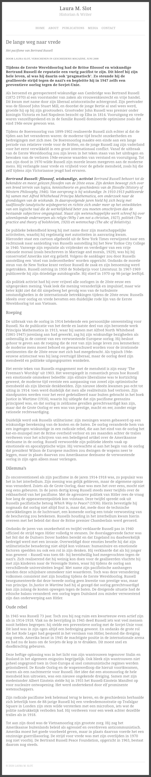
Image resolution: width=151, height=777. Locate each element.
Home (40, 28)
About (53, 28)
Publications (73, 28)
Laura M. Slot (75, 8)
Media (93, 28)
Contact (108, 28)
